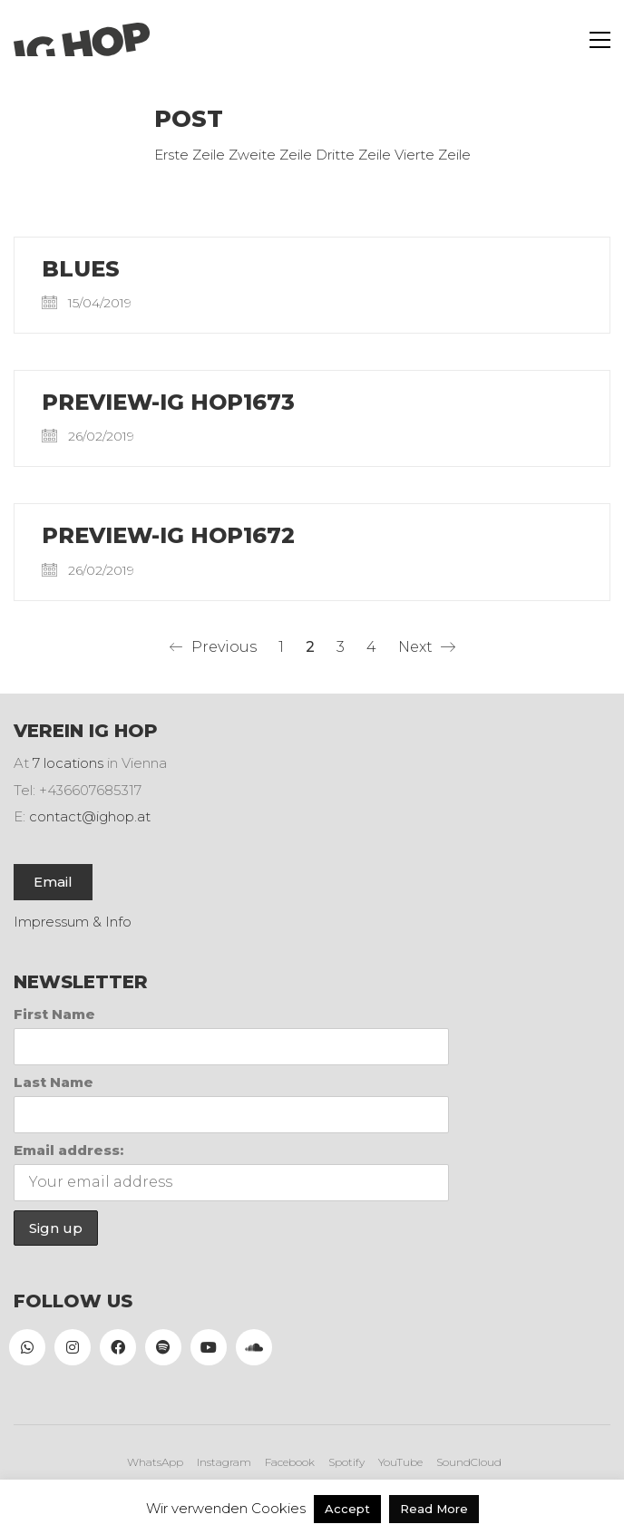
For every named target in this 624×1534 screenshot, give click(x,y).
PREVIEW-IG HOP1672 (168, 536)
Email (53, 881)
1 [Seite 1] (281, 646)
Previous (213, 647)
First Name (54, 1014)
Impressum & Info (73, 921)
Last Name (53, 1082)
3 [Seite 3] (340, 646)
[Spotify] (163, 1347)
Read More (434, 1508)
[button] (600, 40)
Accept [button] (347, 1508)
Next (426, 647)
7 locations (68, 763)
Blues (81, 269)
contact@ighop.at (90, 816)
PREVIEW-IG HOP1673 (168, 402)
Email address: (68, 1150)
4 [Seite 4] (371, 646)
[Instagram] (72, 1347)
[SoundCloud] (254, 1347)
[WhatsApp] (27, 1347)
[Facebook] (118, 1347)
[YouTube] (208, 1347)
